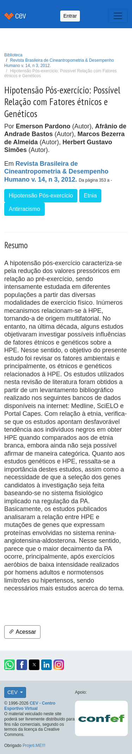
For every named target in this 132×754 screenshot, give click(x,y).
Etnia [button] (90, 196)
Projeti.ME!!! (34, 745)
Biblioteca (13, 55)
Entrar (70, 16)
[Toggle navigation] (118, 16)
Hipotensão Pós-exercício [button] (41, 196)
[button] (9, 664)
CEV (13, 692)
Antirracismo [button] (24, 209)
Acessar (22, 632)
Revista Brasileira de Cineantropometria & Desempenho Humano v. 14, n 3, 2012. (56, 171)
